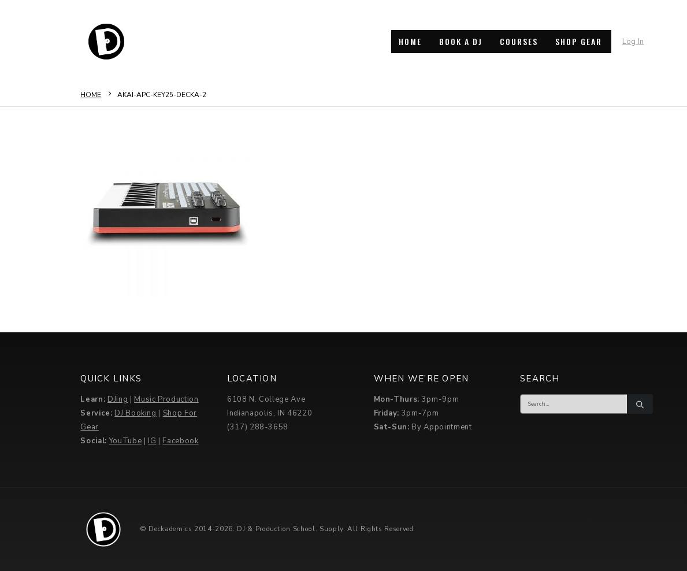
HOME (410, 41)
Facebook (180, 441)
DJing (117, 399)
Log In (633, 41)
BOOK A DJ (460, 41)
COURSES (519, 41)
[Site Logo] (106, 42)
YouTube (125, 441)
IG (152, 441)
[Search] (639, 404)
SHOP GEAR (578, 41)
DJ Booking (135, 413)
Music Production (166, 399)
